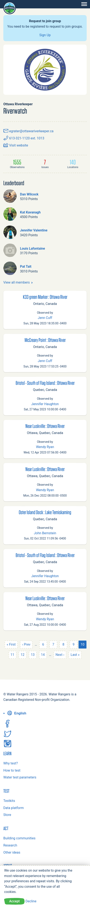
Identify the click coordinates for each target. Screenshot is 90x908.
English (16, 713)
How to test (11, 770)
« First (11, 644)
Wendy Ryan (45, 447)
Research (10, 845)
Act (5, 828)
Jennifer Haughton (45, 404)
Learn (7, 753)
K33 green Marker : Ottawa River (45, 297)
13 (33, 655)
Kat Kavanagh (30, 212)
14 (43, 655)
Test (6, 791)
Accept (14, 901)
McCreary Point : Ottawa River (45, 340)
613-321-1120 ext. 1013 (23, 138)
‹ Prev (26, 644)
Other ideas (11, 852)
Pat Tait (25, 266)
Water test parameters (19, 777)
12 (22, 655)
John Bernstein (45, 533)
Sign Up (45, 35)
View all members (16, 282)
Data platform (13, 808)
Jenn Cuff (45, 318)
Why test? (10, 763)
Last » (75, 655)
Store (7, 815)
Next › (60, 655)
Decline (30, 901)
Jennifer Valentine (34, 230)
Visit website (15, 145)
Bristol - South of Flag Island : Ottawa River (45, 383)
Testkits (9, 801)
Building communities (19, 838)
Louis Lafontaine (32, 248)
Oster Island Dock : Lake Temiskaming (45, 512)
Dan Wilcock (29, 194)
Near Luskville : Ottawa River (45, 426)
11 (12, 655)
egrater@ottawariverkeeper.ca (28, 131)
